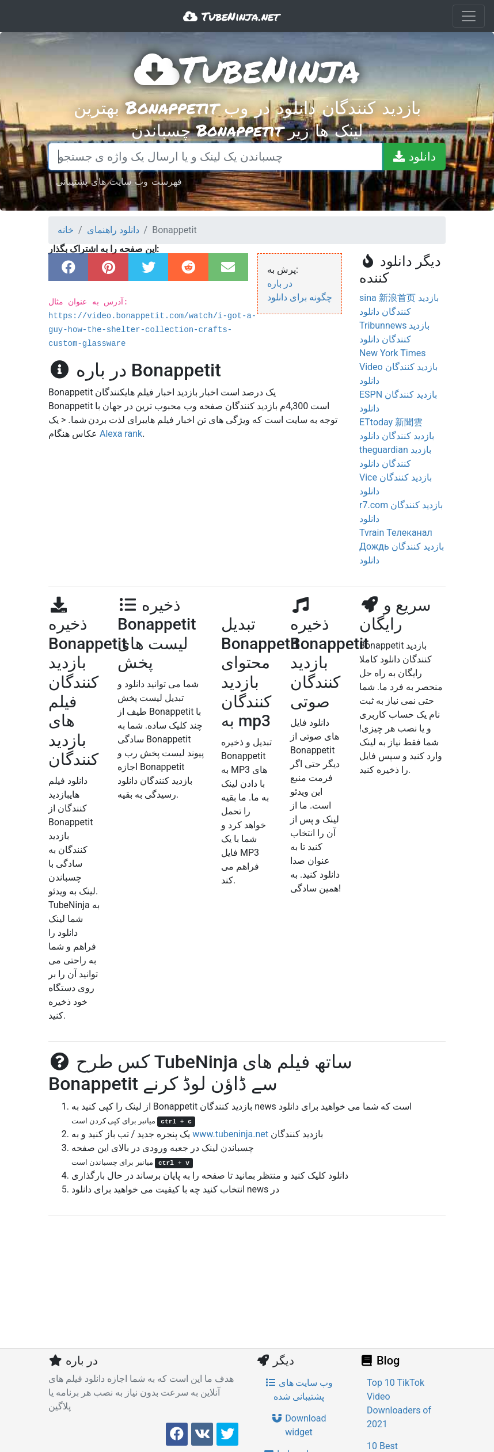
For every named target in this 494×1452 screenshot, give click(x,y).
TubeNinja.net (231, 16)
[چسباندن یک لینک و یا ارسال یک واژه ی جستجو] (215, 156)
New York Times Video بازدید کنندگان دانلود (398, 367)
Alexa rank (121, 433)
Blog (379, 1360)
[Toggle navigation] (469, 16)
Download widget (298, 1425)
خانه (66, 229)
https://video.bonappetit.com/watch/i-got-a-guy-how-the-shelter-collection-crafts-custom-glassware (152, 329)
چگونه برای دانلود (299, 297)
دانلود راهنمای (113, 229)
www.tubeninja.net (230, 1134)
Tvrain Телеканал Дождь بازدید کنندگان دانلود (401, 546)
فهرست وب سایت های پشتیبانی (119, 181)
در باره (279, 283)
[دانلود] (414, 156)
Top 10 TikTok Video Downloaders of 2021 (399, 1403)
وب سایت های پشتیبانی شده (299, 1389)
